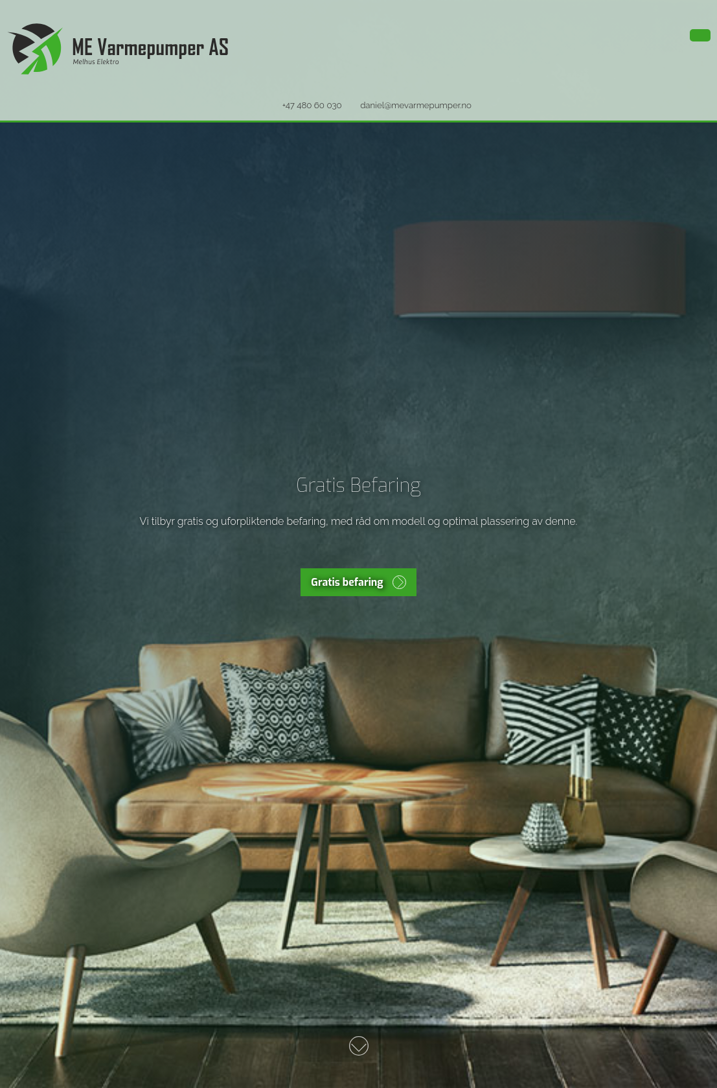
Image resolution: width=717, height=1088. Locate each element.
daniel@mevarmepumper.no (416, 105)
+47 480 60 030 (312, 105)
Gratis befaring (347, 582)
